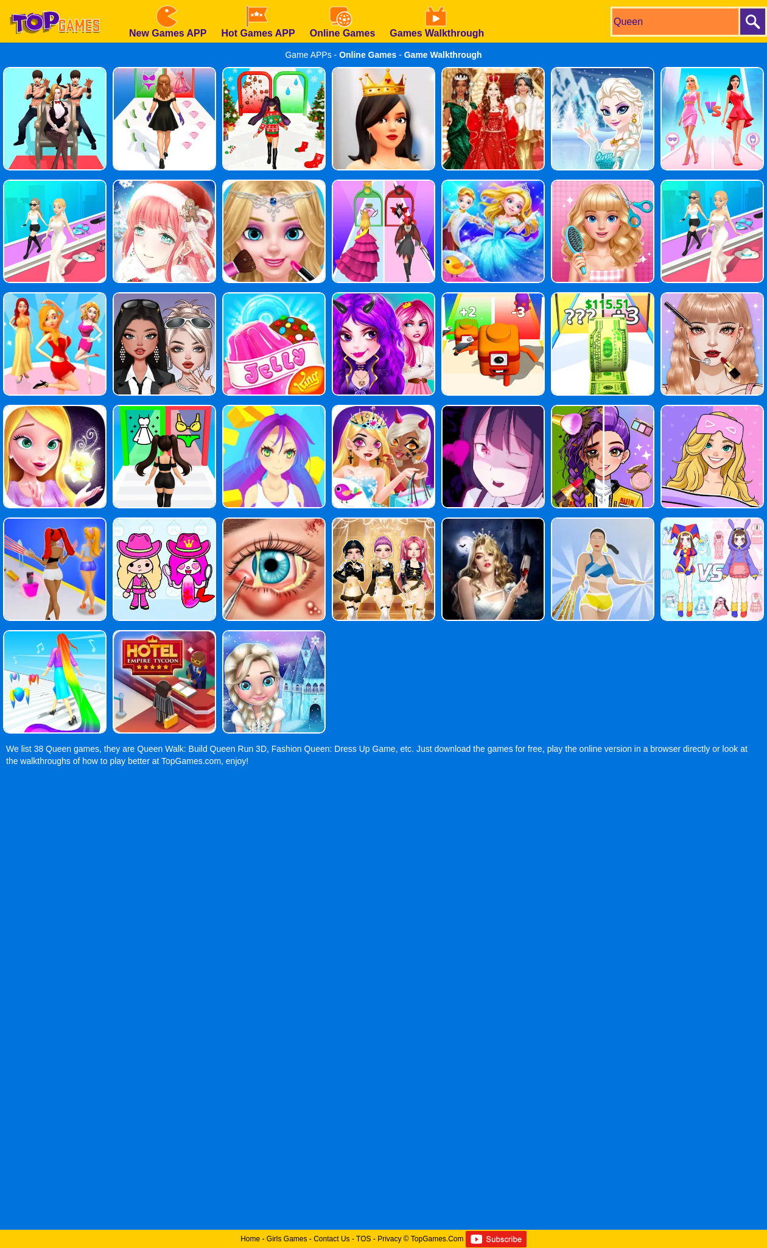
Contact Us (331, 1239)
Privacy (389, 1239)
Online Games (367, 55)
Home (250, 1239)
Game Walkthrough (443, 55)
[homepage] (55, 4)
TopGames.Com (437, 1239)
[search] (674, 21)
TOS (363, 1239)
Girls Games (287, 1239)
